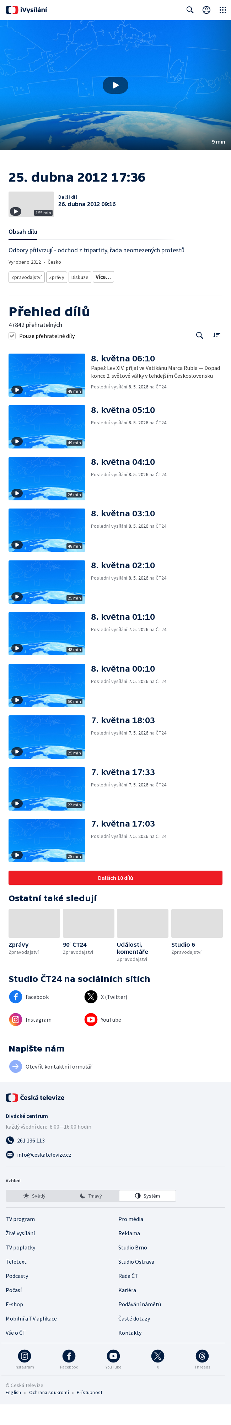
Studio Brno (132, 1267)
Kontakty (129, 1353)
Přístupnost (89, 1413)
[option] (34, 1216)
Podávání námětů (139, 1324)
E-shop (14, 1324)
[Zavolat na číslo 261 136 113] (115, 1161)
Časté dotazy (134, 1339)
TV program (20, 1239)
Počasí (14, 1310)
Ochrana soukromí (49, 1413)
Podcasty (17, 1296)
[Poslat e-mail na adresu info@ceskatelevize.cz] (115, 1175)
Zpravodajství (25, 287)
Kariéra (127, 1310)
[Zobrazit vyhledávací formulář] (190, 10)
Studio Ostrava (136, 1282)
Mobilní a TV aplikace (31, 1339)
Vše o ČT (16, 1353)
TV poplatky (20, 1267)
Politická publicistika (32, 298)
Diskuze (79, 287)
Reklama (129, 1253)
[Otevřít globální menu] (223, 10)
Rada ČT (128, 1296)
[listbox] (91, 1216)
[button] (115, 85)
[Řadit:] (216, 355)
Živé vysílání (20, 1253)
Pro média (130, 1239)
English (13, 1413)
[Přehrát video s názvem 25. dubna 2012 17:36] (115, 85)
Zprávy (55, 287)
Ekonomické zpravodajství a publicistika (135, 287)
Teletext (16, 1282)
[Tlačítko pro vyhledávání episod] (200, 355)
